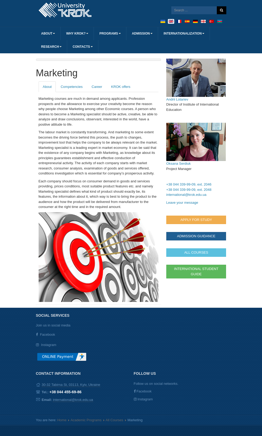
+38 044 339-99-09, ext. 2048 (189, 190)
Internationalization (184, 33)
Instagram (48, 345)
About (48, 33)
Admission (142, 33)
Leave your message (182, 203)
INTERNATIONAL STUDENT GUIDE (196, 271)
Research (51, 47)
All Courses (114, 420)
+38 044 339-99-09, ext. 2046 (189, 184)
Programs (110, 33)
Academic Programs (86, 420)
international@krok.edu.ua (186, 195)
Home (62, 420)
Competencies (71, 87)
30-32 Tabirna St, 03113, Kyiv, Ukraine (71, 385)
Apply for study (196, 220)
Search (221, 10)
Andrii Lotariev (177, 99)
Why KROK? (77, 33)
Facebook (47, 335)
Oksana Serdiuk (178, 163)
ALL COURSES (196, 252)
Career (97, 87)
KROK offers (120, 87)
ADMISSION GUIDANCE (196, 236)
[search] (194, 10)
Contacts (83, 47)
